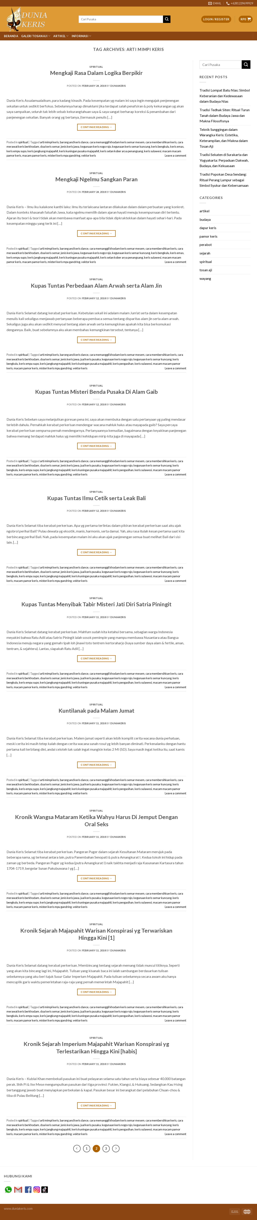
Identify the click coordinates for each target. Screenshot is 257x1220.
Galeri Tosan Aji (35, 36)
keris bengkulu (160, 146)
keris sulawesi (152, 151)
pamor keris (208, 236)
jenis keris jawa (70, 146)
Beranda (11, 36)
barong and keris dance (74, 142)
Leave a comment (175, 155)
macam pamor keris (34, 155)
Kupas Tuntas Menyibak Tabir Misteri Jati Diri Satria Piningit (96, 604)
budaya (205, 219)
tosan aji (206, 270)
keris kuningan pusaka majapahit (79, 151)
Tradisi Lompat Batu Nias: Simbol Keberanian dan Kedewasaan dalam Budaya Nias (225, 95)
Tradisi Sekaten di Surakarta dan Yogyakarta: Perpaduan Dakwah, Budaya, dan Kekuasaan (224, 160)
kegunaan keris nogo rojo (95, 146)
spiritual (96, 66)
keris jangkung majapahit (43, 151)
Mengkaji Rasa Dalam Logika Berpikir (96, 72)
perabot (206, 244)
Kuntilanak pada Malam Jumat (96, 710)
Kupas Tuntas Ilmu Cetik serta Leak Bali (96, 498)
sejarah (205, 253)
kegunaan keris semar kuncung (131, 146)
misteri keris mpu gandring (64, 155)
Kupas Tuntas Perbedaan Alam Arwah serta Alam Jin (96, 285)
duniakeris (118, 85)
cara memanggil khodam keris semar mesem (117, 142)
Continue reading (96, 127)
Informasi (81, 36)
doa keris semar (50, 146)
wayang (205, 278)
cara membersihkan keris (161, 142)
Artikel (60, 36)
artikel (204, 211)
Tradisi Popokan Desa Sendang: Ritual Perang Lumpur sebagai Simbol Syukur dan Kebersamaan (224, 179)
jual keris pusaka (90, 359)
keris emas (177, 146)
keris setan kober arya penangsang (121, 151)
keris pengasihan (123, 363)
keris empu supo (16, 151)
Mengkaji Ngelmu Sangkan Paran (96, 179)
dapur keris (208, 228)
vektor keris (88, 155)
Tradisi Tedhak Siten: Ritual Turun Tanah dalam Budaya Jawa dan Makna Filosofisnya (225, 115)
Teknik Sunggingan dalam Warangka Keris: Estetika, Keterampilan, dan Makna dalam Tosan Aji (224, 137)
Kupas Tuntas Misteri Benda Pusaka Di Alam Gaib (96, 391)
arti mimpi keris (49, 142)
